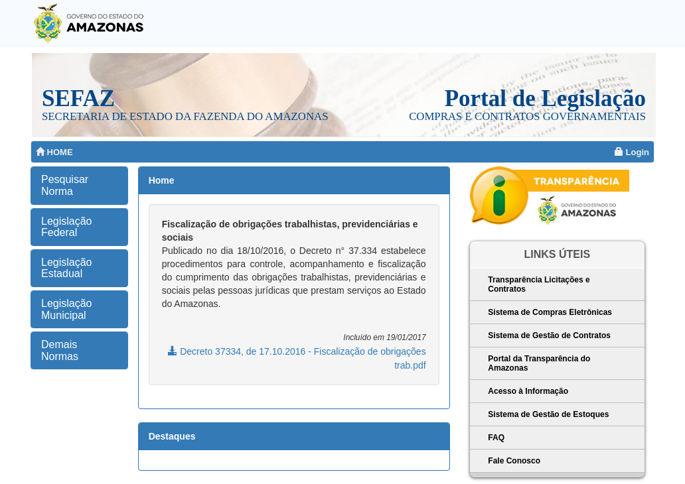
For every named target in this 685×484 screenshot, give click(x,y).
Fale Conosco (514, 460)
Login (632, 152)
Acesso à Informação (528, 391)
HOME (54, 152)
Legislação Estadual (66, 268)
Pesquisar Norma (64, 185)
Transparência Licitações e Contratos (538, 284)
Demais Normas (59, 350)
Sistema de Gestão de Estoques (548, 414)
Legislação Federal (66, 227)
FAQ (496, 437)
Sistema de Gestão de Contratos (549, 335)
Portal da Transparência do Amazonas (539, 363)
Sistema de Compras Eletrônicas (550, 312)
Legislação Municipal (66, 309)
